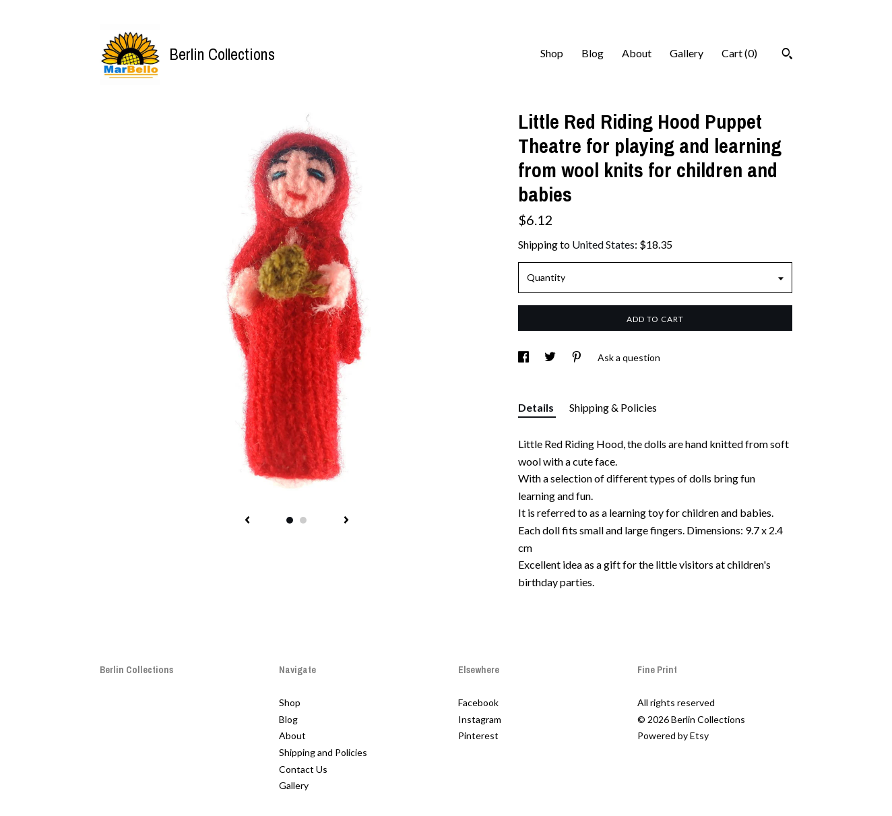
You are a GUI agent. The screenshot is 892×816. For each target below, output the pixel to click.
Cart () (739, 52)
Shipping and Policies (323, 752)
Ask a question (629, 357)
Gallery (686, 52)
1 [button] (289, 520)
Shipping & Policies (613, 407)
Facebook (478, 702)
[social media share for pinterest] (577, 357)
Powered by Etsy (673, 735)
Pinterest (478, 735)
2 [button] (303, 520)
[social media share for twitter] (551, 357)
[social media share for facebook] (524, 357)
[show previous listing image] (247, 521)
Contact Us (303, 769)
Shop (551, 52)
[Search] (787, 55)
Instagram (479, 719)
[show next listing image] (346, 521)
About (636, 52)
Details (537, 407)
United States (603, 244)
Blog (592, 52)
